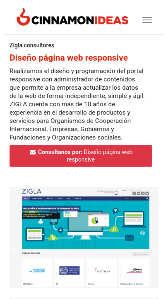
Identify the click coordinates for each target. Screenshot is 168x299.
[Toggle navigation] (144, 19)
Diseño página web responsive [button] (80, 156)
